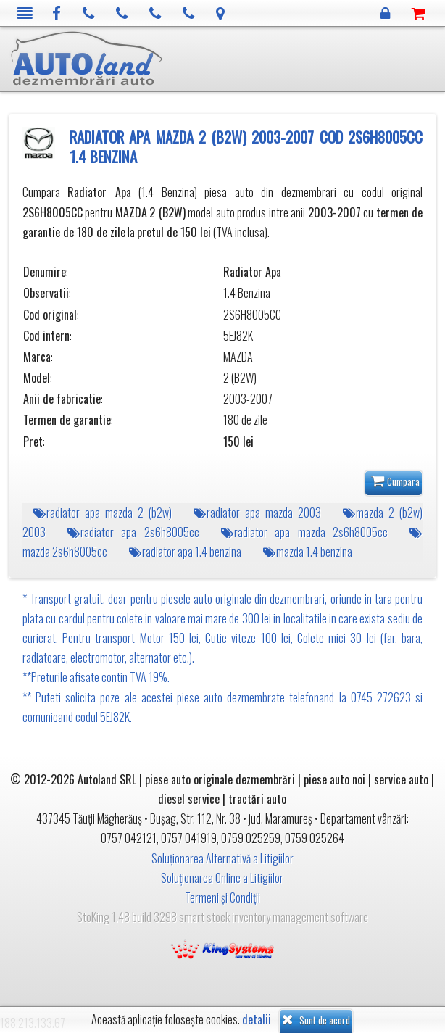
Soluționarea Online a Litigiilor (222, 878)
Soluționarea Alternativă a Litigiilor (222, 858)
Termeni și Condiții (222, 897)
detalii (256, 1019)
